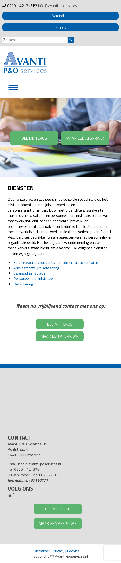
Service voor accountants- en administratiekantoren (55, 262)
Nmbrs (60, 27)
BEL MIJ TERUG (34, 138)
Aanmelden (61, 16)
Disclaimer (41, 551)
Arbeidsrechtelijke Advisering (36, 268)
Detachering (23, 284)
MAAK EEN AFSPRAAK (85, 138)
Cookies (73, 551)
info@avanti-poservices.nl (59, 5)
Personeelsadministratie (33, 278)
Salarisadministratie (29, 273)
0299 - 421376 (19, 5)
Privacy (58, 551)
